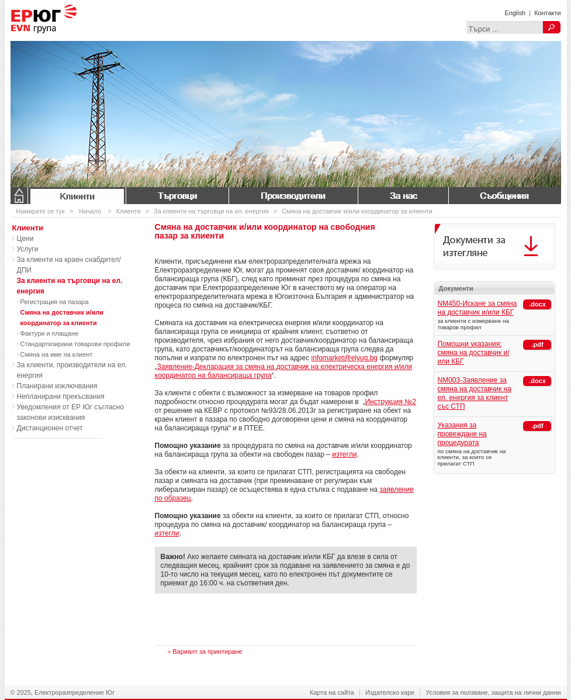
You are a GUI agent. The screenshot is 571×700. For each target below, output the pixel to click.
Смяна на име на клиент (56, 354)
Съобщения (504, 195)
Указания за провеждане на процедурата (462, 434)
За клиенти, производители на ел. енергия (72, 370)
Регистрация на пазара (54, 301)
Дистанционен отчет (50, 428)
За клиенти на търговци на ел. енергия (211, 211)
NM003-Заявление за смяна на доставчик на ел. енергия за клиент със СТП (474, 393)
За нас (403, 195)
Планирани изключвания (57, 386)
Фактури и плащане (49, 333)
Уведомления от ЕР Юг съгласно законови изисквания (70, 412)
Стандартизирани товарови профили (75, 343)
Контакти (547, 12)
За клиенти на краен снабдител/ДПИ (69, 265)
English (514, 12)
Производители (293, 195)
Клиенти (76, 195)
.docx (537, 304)
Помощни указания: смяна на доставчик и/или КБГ (474, 352)
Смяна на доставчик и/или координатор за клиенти (357, 211)
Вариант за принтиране (205, 651)
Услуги (28, 249)
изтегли (344, 454)
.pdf (537, 344)
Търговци (177, 195)
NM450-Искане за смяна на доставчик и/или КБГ (477, 307)
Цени (25, 239)
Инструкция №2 (390, 402)
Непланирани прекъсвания (61, 396)
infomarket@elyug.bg (344, 358)
